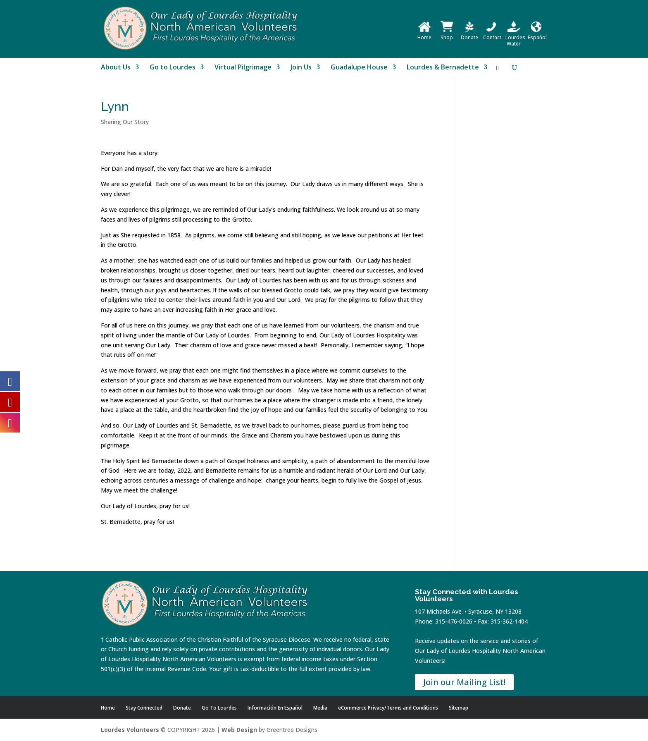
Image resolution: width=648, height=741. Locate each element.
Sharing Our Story (125, 122)
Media (320, 707)
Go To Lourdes (219, 707)
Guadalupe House (359, 68)
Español (537, 34)
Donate (469, 34)
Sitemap (458, 707)
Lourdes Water (515, 37)
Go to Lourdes (172, 68)
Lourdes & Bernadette (443, 68)
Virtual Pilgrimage (243, 68)
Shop (447, 34)
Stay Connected (144, 707)
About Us (116, 68)
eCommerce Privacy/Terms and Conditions (388, 707)
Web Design (239, 730)
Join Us (301, 68)
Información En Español (275, 707)
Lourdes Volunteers (130, 730)
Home (424, 34)
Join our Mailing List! (464, 682)
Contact (492, 34)
